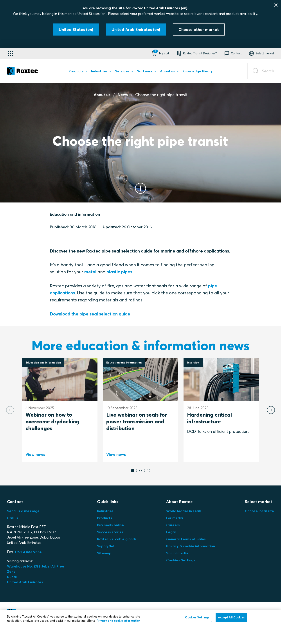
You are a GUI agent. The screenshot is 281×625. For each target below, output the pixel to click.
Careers (173, 525)
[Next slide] (271, 410)
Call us (12, 518)
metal (90, 271)
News (123, 94)
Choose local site (259, 511)
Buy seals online (110, 525)
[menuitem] (77, 72)
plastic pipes (119, 271)
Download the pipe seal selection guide (90, 314)
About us (102, 94)
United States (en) (91, 13)
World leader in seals (184, 511)
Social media (177, 553)
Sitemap (104, 553)
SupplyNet (106, 546)
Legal (171, 532)
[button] (160, 53)
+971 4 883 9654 (27, 552)
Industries (105, 511)
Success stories (110, 532)
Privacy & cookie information (190, 546)
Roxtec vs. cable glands (117, 539)
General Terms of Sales (186, 539)
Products (104, 518)
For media (174, 518)
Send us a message (23, 511)
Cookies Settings (180, 560)
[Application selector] (10, 53)
